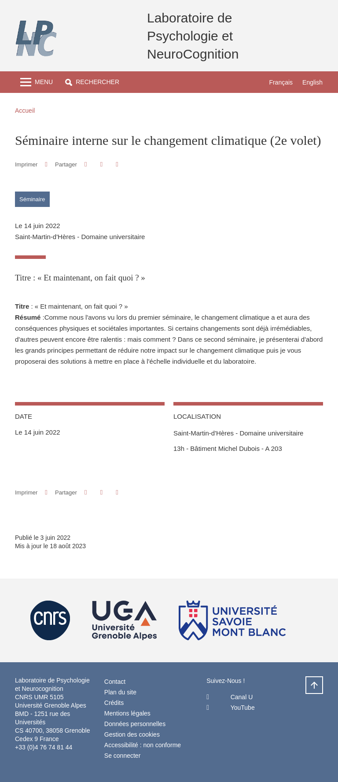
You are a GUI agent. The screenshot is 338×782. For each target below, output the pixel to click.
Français (281, 82)
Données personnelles (134, 723)
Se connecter (122, 755)
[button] (92, 82)
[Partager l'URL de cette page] (117, 164)
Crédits (114, 702)
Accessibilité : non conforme (142, 745)
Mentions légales (127, 713)
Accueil (25, 110)
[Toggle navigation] (36, 82)
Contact (114, 681)
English (312, 82)
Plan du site (120, 692)
